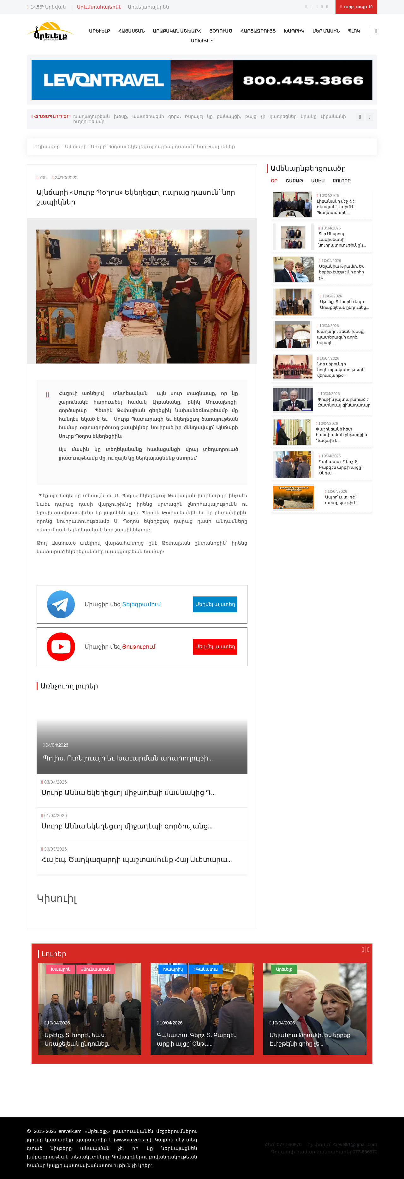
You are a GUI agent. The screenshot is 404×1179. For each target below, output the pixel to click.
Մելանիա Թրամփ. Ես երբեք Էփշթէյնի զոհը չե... (342, 272)
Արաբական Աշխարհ (177, 31)
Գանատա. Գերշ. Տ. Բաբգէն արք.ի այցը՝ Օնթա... (340, 467)
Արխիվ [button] (200, 41)
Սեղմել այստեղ (215, 604)
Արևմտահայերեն (99, 6)
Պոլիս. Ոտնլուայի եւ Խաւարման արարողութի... (128, 758)
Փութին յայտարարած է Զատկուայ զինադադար (344, 402)
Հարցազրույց (258, 31)
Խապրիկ (294, 31)
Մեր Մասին (326, 31)
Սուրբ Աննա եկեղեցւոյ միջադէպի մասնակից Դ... (128, 793)
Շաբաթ (294, 181)
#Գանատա (205, 969)
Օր (274, 181)
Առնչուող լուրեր (69, 686)
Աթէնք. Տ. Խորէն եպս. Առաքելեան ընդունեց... (344, 304)
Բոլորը (342, 181)
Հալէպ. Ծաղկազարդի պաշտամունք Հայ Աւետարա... (136, 860)
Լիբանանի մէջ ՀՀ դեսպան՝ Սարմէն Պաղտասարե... (335, 207)
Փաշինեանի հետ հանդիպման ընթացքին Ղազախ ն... (341, 434)
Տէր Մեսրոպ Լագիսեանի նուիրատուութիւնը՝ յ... (342, 239)
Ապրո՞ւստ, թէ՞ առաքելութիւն (341, 500)
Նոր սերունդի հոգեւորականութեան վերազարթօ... (341, 369)
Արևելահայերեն (148, 6)
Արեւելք (99, 31)
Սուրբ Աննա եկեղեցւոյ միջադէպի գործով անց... (127, 826)
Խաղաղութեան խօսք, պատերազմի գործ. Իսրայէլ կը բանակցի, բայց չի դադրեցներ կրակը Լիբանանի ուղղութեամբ (209, 119)
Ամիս (317, 181)
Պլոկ (354, 31)
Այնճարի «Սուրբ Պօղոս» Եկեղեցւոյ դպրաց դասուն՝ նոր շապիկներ (150, 146)
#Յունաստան (95, 969)
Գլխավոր (47, 146)
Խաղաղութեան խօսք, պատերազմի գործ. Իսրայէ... (340, 337)
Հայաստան (131, 31)
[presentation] (360, 117)
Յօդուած (220, 31)
